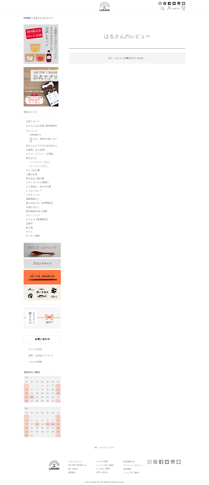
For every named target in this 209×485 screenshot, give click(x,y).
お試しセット (33, 121)
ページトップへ (104, 447)
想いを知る (73, 469)
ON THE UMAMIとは (77, 465)
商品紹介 (72, 472)
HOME (27, 18)
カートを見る (35, 349)
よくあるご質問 (103, 469)
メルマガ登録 (35, 361)
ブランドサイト (75, 461)
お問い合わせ (102, 472)
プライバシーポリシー (133, 465)
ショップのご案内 (131, 472)
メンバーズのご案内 (105, 465)
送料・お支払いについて (40, 355)
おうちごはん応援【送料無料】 (42, 125)
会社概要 (127, 469)
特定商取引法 (129, 461)
